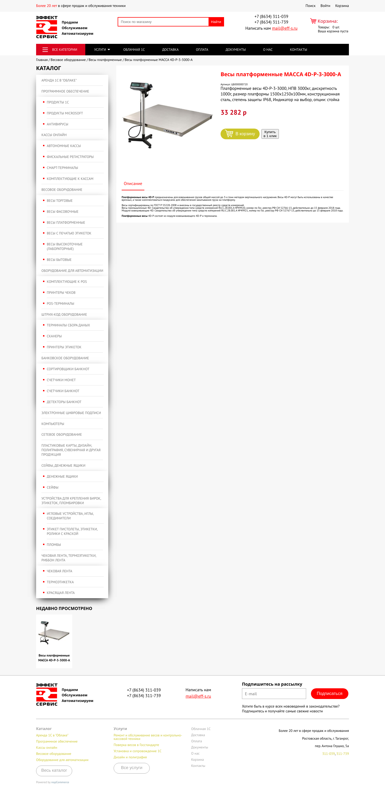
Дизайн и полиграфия (130, 757)
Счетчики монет (61, 380)
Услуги (100, 49)
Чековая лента (59, 571)
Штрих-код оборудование (64, 314)
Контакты (298, 49)
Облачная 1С (134, 49)
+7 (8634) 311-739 (271, 22)
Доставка (170, 49)
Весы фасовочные (62, 211)
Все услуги (132, 768)
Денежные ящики (62, 476)
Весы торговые (60, 200)
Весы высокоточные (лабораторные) (65, 246)
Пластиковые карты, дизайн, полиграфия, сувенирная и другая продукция (71, 450)
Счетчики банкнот (63, 391)
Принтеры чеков (61, 292)
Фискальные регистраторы (70, 156)
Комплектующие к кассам (70, 178)
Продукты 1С (58, 102)
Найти (216, 22)
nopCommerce (60, 782)
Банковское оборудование (65, 358)
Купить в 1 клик (270, 134)
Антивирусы (57, 124)
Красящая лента (61, 592)
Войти (325, 5)
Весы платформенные (66, 222)
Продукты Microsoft (65, 113)
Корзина (342, 5)
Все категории (64, 49)
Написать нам (271, 28)
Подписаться (329, 693)
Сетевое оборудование (61, 434)
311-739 (342, 753)
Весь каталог (54, 770)
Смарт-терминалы (62, 167)
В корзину (245, 134)
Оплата (202, 49)
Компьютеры (52, 424)
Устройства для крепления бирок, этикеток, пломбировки (71, 500)
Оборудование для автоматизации (72, 270)
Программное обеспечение (65, 91)
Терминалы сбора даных (68, 325)
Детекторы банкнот (64, 402)
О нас (268, 49)
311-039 (328, 753)
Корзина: (328, 21)
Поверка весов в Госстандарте (136, 745)
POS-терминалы (60, 303)
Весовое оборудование (61, 189)
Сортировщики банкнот (68, 369)
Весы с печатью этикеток (69, 233)
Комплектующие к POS (67, 281)
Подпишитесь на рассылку (272, 684)
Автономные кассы (64, 146)
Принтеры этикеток (64, 347)
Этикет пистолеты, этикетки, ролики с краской (72, 531)
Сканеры (54, 336)
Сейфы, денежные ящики (63, 465)
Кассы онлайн (54, 135)
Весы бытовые (59, 259)
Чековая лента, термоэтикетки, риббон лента (68, 557)
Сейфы (52, 487)
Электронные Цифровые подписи (71, 413)
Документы (236, 49)
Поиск (310, 5)
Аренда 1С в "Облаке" (59, 80)
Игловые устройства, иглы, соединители (70, 515)
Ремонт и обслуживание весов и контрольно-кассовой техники (148, 737)
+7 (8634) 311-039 (271, 16)
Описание (133, 183)
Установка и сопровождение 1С (137, 751)
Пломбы (54, 544)
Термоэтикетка (60, 582)
